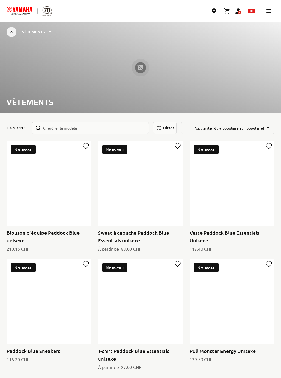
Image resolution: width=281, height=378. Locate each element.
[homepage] (19, 11)
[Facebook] (257, 337)
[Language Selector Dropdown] (251, 11)
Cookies (66, 367)
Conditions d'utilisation (97, 367)
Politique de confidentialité (31, 367)
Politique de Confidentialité (207, 323)
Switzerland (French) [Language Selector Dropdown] (32, 338)
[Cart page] (227, 11)
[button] (268, 11)
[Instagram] (269, 337)
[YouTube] (245, 337)
